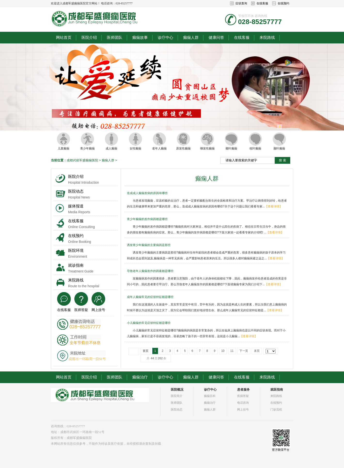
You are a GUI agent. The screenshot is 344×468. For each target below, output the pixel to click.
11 (232, 351)
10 (222, 351)
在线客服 (262, 3)
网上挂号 (98, 310)
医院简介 (176, 396)
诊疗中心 (165, 37)
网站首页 (63, 37)
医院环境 (76, 250)
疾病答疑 (243, 396)
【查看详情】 (273, 206)
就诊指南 (76, 265)
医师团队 (114, 37)
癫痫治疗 (140, 377)
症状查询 (241, 3)
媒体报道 (76, 206)
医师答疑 (81, 310)
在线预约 (283, 3)
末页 (257, 351)
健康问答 (216, 37)
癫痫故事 (140, 37)
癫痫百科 (210, 396)
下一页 (243, 351)
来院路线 (267, 37)
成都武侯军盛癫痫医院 (82, 160)
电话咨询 (243, 402)
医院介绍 (89, 37)
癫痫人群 (191, 37)
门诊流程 (276, 409)
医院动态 (76, 191)
